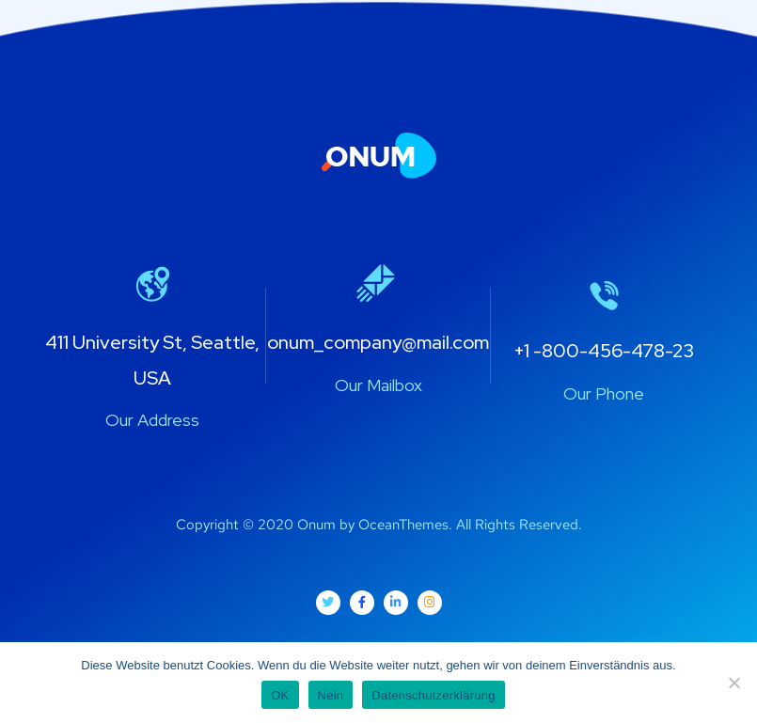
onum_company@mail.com (378, 342)
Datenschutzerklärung (433, 695)
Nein (331, 695)
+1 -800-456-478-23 (603, 350)
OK (280, 695)
